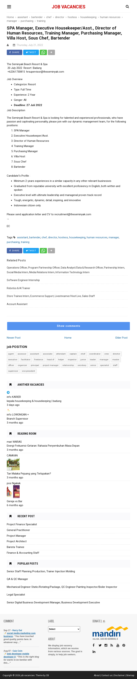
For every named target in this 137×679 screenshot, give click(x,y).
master (115, 359)
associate (47, 354)
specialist (104, 365)
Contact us (106, 675)
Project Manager (16, 535)
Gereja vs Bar (14, 501)
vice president (28, 371)
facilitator (25, 359)
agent (11, 354)
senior (93, 365)
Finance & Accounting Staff (23, 552)
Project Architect (17, 541)
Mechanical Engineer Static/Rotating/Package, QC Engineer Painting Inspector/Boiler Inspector (62, 587)
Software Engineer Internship (23, 280)
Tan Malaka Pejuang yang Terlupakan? (29, 473)
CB (47, 675)
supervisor (13, 371)
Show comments (68, 326)
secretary (82, 365)
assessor (22, 354)
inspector (72, 359)
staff (115, 365)
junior (83, 359)
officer (11, 365)
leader (93, 359)
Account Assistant (17, 304)
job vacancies (68, 6)
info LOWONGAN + (18, 414)
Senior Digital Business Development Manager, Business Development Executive (53, 602)
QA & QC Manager (17, 579)
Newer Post (14, 337)
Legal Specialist (16, 594)
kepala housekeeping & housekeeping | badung (34, 401)
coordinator (94, 354)
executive (12, 359)
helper (61, 359)
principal (35, 365)
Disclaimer (119, 675)
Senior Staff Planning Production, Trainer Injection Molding (41, 571)
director (116, 354)
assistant (34, 354)
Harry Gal (17, 630)
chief (83, 354)
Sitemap (130, 675)
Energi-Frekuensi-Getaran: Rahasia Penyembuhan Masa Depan (43, 445)
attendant (61, 354)
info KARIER (14, 396)
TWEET (31, 52)
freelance (38, 359)
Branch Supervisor (17, 418)
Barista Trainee (15, 547)
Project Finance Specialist (22, 524)
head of (50, 359)
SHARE (14, 52)
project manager (51, 365)
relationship (68, 365)
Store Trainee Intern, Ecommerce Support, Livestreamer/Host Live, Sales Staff (51, 296)
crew (106, 354)
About (97, 675)
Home (68, 337)
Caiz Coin (17, 651)
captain (73, 354)
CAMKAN (12, 455)
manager (104, 359)
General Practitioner (18, 530)
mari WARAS (14, 441)
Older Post (121, 337)
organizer (22, 365)
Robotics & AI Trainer (18, 288)
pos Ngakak (14, 483)
